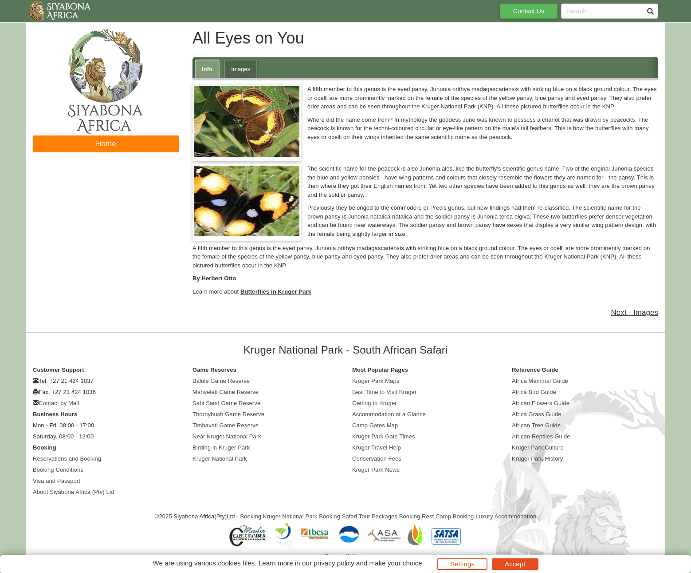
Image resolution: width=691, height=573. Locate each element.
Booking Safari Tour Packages (358, 516)
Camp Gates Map (375, 425)
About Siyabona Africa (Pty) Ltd (73, 492)
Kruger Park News (376, 469)
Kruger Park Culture (538, 447)
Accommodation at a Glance (389, 414)
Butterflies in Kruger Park (275, 291)
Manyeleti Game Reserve (225, 392)
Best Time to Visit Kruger (384, 392)
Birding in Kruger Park (221, 447)
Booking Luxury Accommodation (495, 516)
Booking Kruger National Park (278, 516)
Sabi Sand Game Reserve (226, 403)
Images (240, 69)
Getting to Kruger (374, 403)
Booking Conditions (58, 469)
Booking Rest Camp (425, 516)
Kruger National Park (219, 458)
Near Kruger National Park (226, 436)
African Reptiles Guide (541, 436)
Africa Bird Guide (534, 392)
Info (207, 69)
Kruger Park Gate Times (383, 436)
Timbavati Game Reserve (225, 425)
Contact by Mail (59, 403)
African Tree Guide (536, 425)
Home (106, 143)
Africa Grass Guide (536, 414)
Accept (515, 564)
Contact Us (528, 11)
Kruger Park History (537, 458)
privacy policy (334, 563)
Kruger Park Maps (375, 381)
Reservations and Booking (67, 458)
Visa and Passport (56, 481)
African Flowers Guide (540, 403)
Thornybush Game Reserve (228, 414)
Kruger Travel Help (376, 447)
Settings (462, 564)
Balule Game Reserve (221, 381)
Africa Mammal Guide (540, 381)
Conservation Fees (376, 458)
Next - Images (634, 312)
